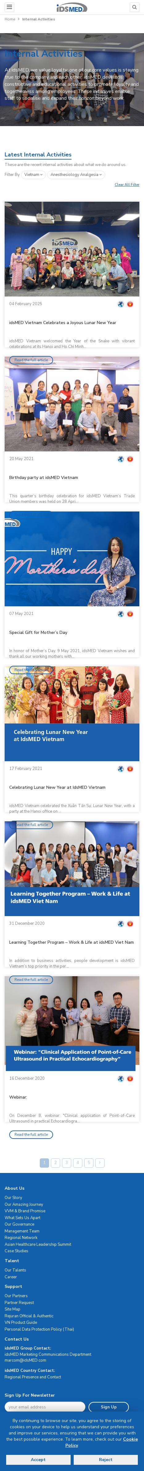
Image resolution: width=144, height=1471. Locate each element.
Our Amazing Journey (24, 1204)
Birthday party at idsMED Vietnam (43, 478)
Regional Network (21, 1237)
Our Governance (19, 1224)
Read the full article (31, 360)
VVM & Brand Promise (25, 1211)
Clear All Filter (127, 184)
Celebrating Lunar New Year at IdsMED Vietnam (57, 787)
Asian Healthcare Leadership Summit (38, 1244)
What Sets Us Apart (22, 1218)
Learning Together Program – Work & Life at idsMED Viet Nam (71, 942)
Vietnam (33, 175)
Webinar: (18, 1097)
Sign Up (109, 1407)
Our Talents (15, 1270)
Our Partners (16, 1296)
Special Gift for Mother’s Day (38, 632)
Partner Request (19, 1303)
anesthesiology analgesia (76, 175)
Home (10, 19)
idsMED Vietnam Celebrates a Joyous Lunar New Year (62, 323)
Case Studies (16, 1251)
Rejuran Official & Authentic (29, 1316)
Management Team (22, 1231)
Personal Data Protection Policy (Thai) (39, 1329)
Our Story (13, 1198)
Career (11, 1277)
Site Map (12, 1309)
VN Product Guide (21, 1322)
